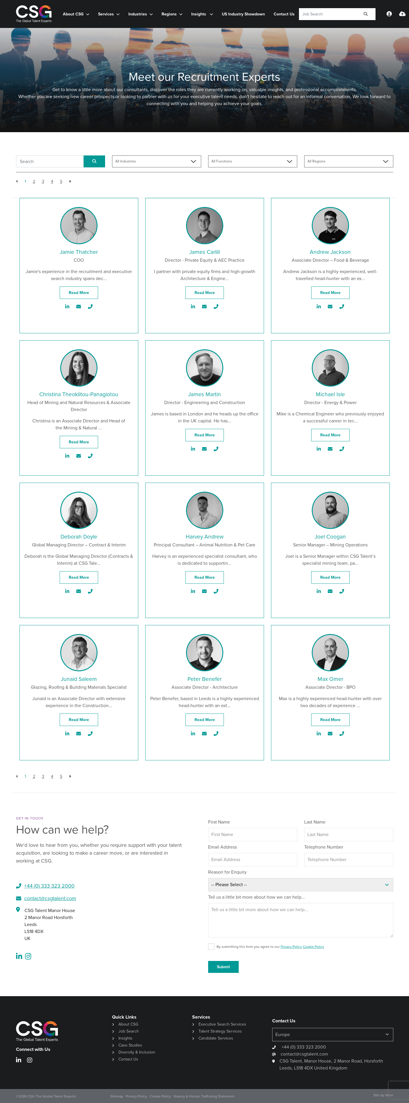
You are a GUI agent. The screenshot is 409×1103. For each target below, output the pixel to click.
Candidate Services (216, 1038)
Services (106, 14)
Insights (199, 14)
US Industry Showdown (243, 14)
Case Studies (130, 1045)
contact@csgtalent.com (50, 898)
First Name (219, 822)
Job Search (128, 1031)
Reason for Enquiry (227, 872)
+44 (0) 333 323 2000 (303, 1047)
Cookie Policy (313, 946)
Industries (137, 14)
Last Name (314, 822)
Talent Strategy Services (220, 1031)
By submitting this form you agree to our (270, 946)
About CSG (73, 14)
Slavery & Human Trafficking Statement (203, 1096)
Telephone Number (323, 847)
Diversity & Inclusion (136, 1052)
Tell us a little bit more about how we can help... (256, 897)
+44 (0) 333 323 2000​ (49, 886)
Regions (169, 14)
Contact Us (284, 14)
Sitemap (116, 1096)
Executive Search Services (222, 1024)
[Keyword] (327, 14)
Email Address (222, 847)
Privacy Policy (291, 946)
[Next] (70, 181)
